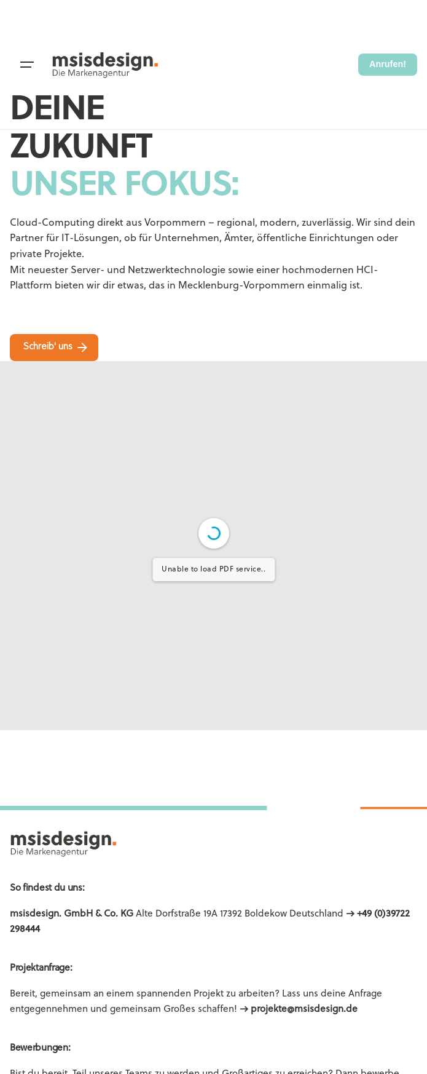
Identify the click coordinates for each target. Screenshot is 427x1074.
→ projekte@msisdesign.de (299, 1009)
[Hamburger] (27, 64)
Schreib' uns (56, 347)
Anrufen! (387, 64)
